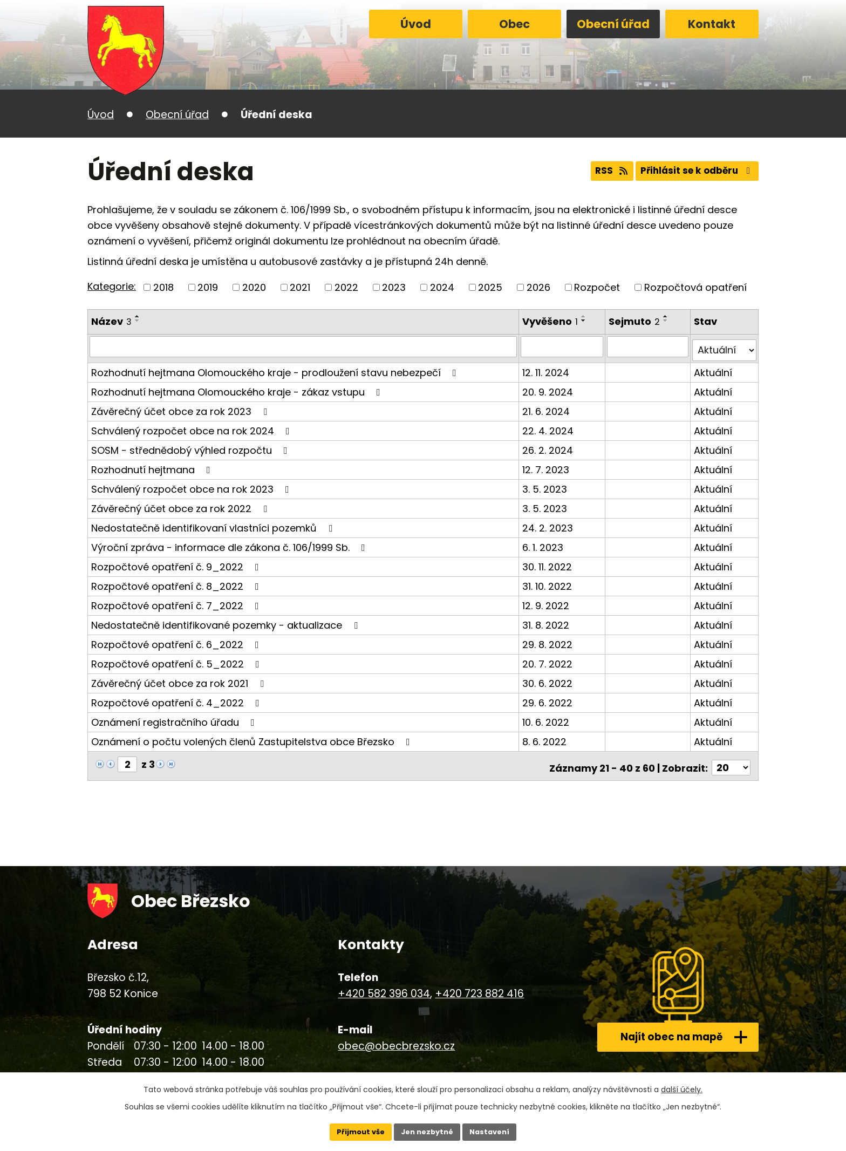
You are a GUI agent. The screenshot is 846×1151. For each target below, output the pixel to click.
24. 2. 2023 (548, 523)
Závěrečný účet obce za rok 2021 (179, 679)
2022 (346, 287)
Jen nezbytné (427, 1131)
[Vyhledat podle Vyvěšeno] (563, 346)
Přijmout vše (355, 1131)
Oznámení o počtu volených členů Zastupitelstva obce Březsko (252, 737)
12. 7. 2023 (546, 465)
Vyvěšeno (551, 321)
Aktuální (713, 368)
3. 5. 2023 (545, 485)
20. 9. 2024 (548, 387)
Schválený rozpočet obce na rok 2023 (192, 485)
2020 (254, 287)
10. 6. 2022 (546, 718)
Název (111, 321)
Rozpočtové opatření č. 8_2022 (177, 582)
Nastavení (494, 1131)
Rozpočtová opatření (695, 287)
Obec (514, 24)
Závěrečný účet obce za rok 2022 (181, 504)
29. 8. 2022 (548, 640)
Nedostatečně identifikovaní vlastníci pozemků (214, 523)
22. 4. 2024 (549, 426)
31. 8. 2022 (546, 621)
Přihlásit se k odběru (693, 172)
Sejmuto (635, 321)
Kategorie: (111, 286)
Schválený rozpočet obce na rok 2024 (192, 426)
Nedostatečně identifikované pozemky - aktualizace (226, 621)
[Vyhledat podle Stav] (724, 346)
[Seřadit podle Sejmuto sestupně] (667, 320)
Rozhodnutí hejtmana (153, 465)
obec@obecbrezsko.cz (396, 1038)
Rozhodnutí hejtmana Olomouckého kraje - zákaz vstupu (238, 387)
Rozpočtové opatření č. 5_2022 (177, 659)
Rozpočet (597, 287)
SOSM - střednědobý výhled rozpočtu (191, 446)
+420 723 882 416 (479, 986)
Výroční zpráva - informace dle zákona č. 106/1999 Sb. (230, 543)
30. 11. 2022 (548, 562)
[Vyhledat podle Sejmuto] (649, 346)
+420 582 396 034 (384, 986)
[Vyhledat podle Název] (304, 346)
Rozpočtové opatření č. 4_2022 (177, 698)
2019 (207, 287)
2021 (300, 287)
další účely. (681, 1087)
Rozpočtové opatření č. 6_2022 (177, 640)
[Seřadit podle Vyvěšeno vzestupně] (585, 316)
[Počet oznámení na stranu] (731, 760)
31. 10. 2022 (548, 582)
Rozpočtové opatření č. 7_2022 (177, 601)
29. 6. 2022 (548, 698)
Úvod (415, 24)
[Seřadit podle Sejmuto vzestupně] (667, 316)
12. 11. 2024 (546, 368)
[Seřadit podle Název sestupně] (138, 320)
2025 (490, 287)
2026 (538, 287)
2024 (442, 287)
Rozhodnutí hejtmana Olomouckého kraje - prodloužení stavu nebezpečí (276, 368)
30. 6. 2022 (548, 679)
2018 (163, 287)
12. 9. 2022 (546, 601)
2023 (394, 287)
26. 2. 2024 (548, 446)
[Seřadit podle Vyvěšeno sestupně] (585, 320)
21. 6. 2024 (547, 407)
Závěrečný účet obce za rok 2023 (181, 407)
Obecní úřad (613, 24)
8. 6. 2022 (545, 737)
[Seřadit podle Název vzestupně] (138, 316)
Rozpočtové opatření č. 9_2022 (177, 562)
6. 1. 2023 (543, 543)
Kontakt (711, 24)
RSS (601, 172)
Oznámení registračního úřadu (175, 718)
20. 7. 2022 (548, 659)
